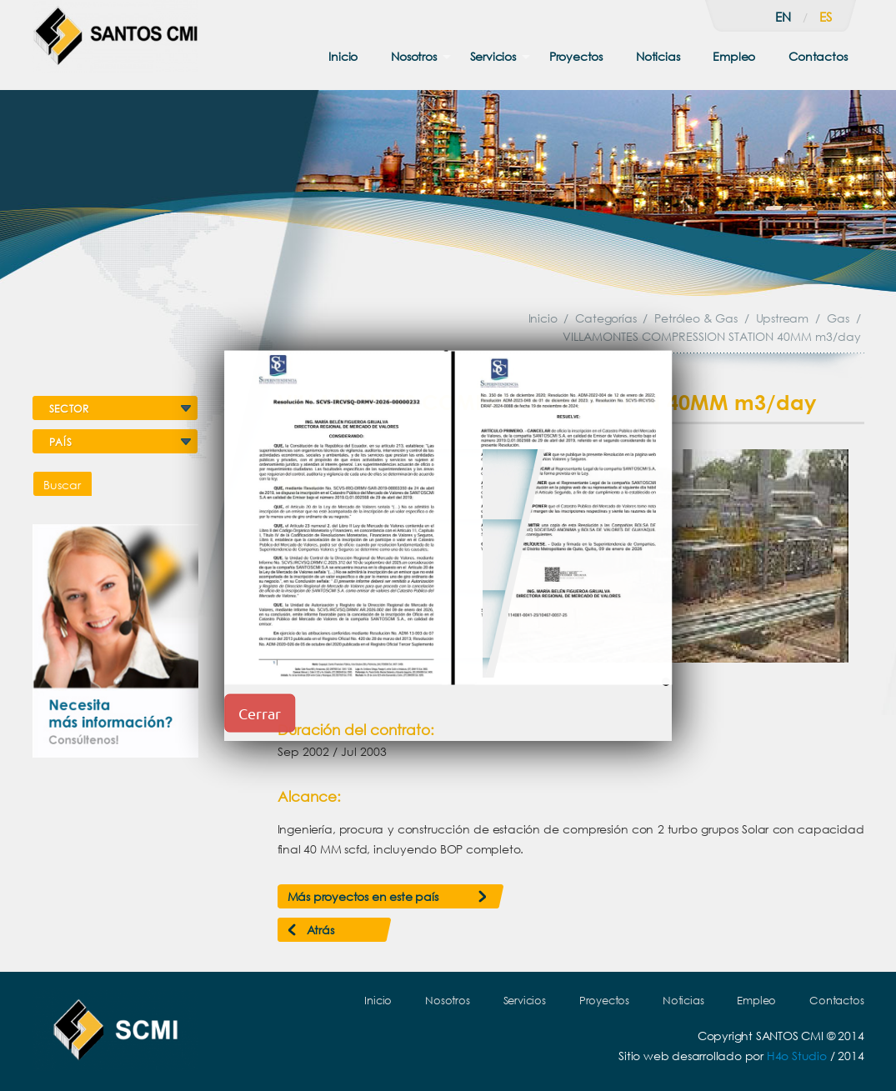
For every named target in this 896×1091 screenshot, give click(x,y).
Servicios (493, 56)
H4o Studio (797, 1055)
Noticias (657, 56)
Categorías (605, 318)
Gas (837, 318)
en (783, 16)
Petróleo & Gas (695, 318)
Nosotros (413, 56)
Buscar (62, 485)
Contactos (817, 56)
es (825, 16)
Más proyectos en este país (363, 896)
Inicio (343, 56)
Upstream (782, 318)
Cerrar (259, 713)
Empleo (734, 56)
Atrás (320, 930)
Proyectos (576, 56)
